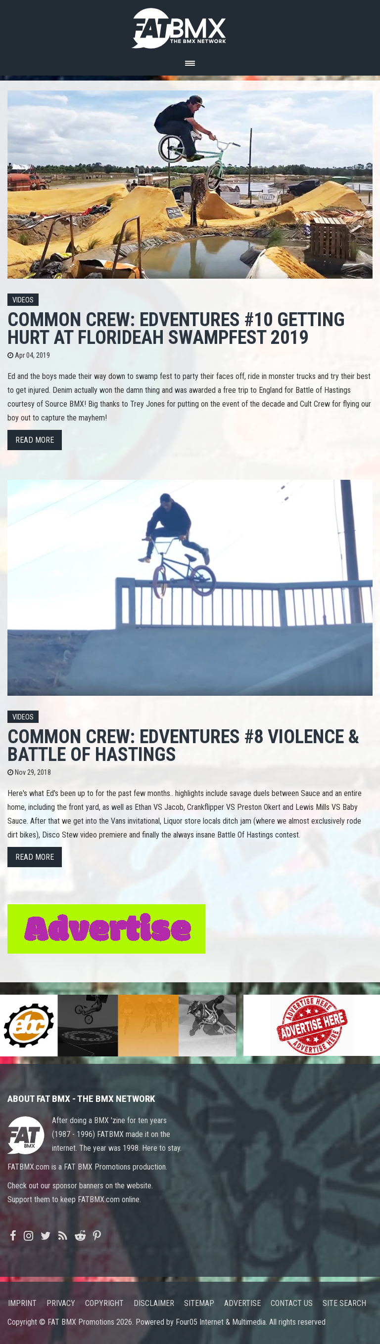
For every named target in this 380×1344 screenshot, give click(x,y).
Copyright (104, 1303)
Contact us (292, 1303)
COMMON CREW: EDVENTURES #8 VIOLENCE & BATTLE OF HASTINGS (183, 745)
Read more (34, 440)
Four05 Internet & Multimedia (221, 1322)
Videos (23, 300)
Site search (344, 1303)
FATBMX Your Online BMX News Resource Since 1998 (190, 25)
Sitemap (199, 1303)
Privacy (61, 1303)
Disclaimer (154, 1303)
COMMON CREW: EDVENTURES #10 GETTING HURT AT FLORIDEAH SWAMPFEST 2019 (176, 328)
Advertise (242, 1303)
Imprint (22, 1303)
